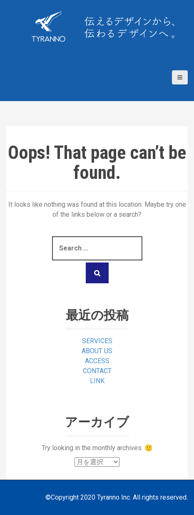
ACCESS (97, 361)
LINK (97, 381)
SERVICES (97, 341)
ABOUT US (97, 351)
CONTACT (97, 371)
